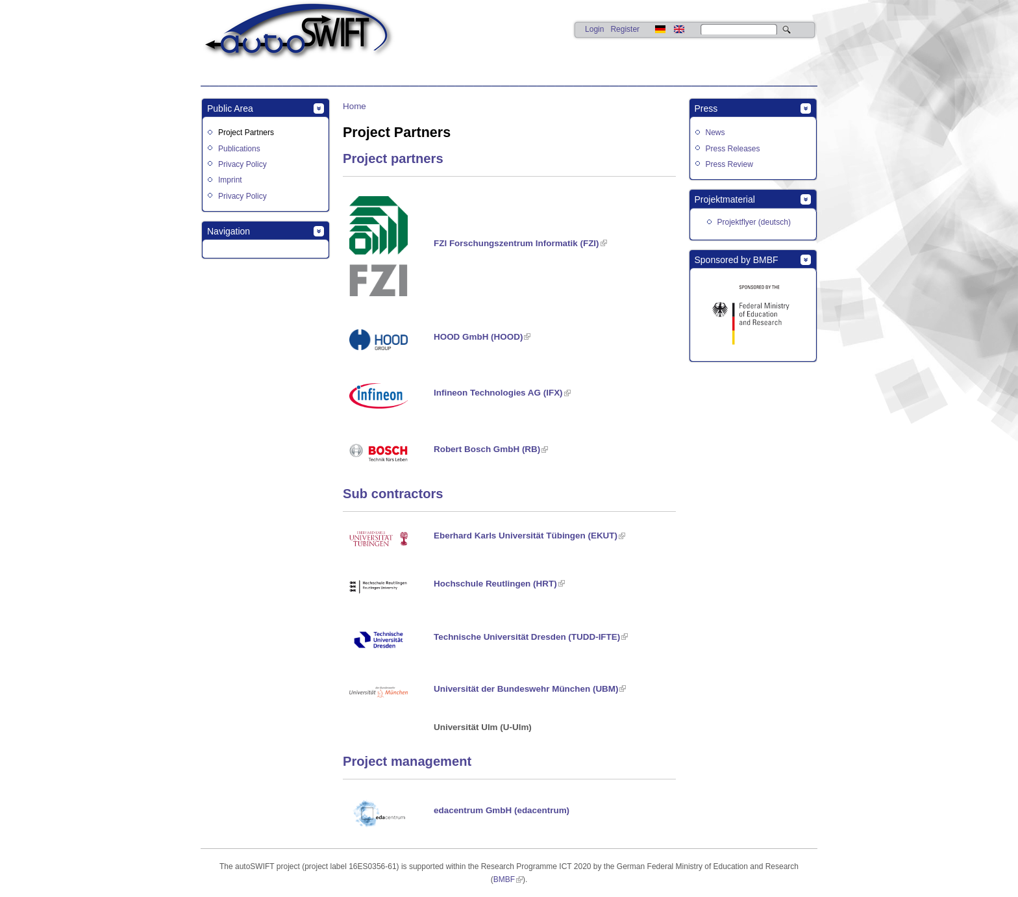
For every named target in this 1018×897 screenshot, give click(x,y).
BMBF (504, 879)
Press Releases (733, 148)
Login (594, 29)
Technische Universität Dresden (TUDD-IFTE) (527, 637)
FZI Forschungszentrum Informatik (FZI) (516, 243)
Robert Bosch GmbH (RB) (487, 449)
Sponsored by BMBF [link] (736, 260)
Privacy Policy (242, 164)
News (715, 132)
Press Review (729, 164)
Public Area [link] (230, 108)
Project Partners (246, 132)
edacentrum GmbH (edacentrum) (501, 810)
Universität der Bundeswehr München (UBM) (526, 689)
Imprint (230, 179)
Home (354, 106)
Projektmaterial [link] (725, 199)
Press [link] (706, 108)
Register (624, 29)
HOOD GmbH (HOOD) (478, 337)
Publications (239, 148)
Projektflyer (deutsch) (754, 222)
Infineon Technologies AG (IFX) (498, 393)
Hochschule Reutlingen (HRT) (495, 583)
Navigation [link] (228, 231)
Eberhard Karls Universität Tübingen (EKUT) (525, 535)
